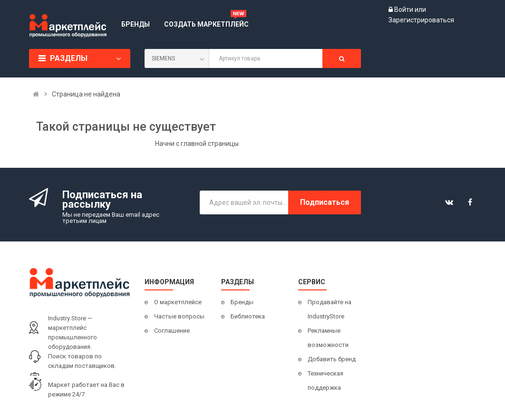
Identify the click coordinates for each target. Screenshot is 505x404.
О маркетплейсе (178, 302)
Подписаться (324, 202)
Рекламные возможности (328, 337)
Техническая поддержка (325, 380)
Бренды (242, 302)
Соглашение (172, 330)
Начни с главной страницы (197, 143)
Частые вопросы (179, 316)
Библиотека (248, 316)
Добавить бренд (332, 359)
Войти (404, 9)
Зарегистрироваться (421, 20)
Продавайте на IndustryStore (329, 309)
